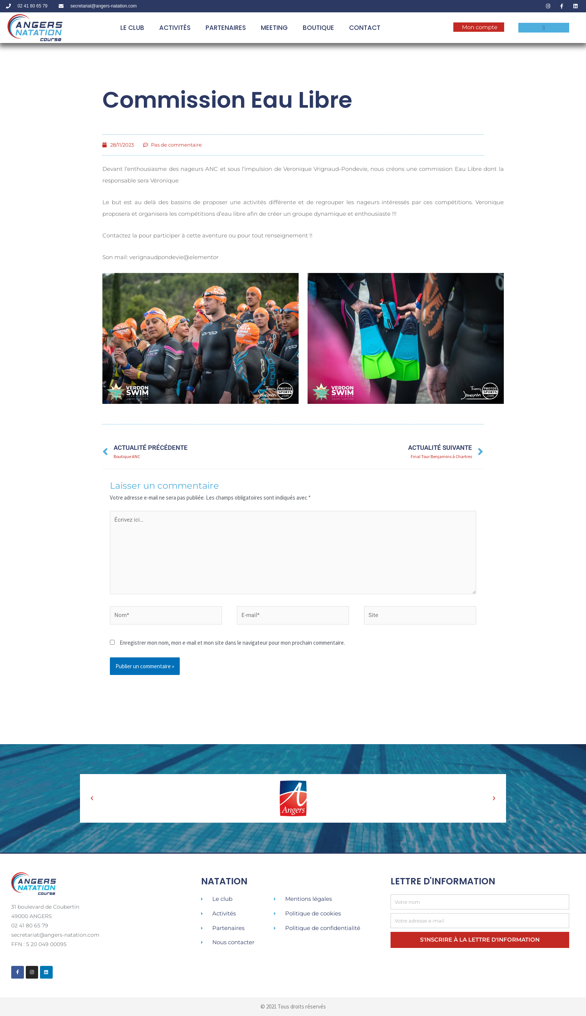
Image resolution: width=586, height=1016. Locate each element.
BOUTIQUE (318, 27)
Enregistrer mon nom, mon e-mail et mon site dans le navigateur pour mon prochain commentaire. (232, 642)
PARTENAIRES (226, 27)
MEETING (274, 27)
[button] (92, 798)
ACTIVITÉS (175, 27)
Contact (364, 27)
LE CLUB (132, 27)
